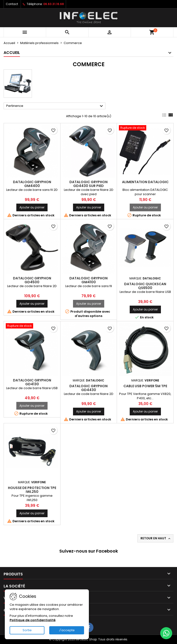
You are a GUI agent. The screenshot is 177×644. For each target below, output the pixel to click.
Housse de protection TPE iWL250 (32, 489)
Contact (12, 4)
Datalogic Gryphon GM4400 (32, 184)
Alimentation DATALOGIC (145, 182)
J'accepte (67, 630)
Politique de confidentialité (32, 620)
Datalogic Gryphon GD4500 (32, 280)
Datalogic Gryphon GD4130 (32, 382)
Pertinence (55, 106)
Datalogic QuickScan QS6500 (145, 286)
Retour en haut (155, 538)
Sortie (27, 630)
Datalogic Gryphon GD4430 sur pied (88, 184)
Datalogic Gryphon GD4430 (88, 388)
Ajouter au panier (31, 207)
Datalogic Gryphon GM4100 (88, 280)
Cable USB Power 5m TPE (145, 386)
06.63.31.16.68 (53, 4)
